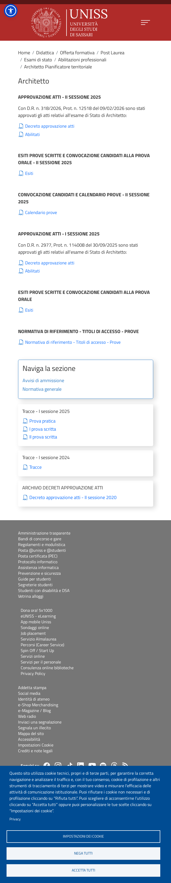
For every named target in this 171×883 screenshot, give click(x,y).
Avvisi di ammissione (43, 381)
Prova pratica (42, 421)
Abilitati (32, 134)
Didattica (45, 52)
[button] (10, 10)
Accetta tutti (83, 870)
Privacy (15, 819)
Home (24, 52)
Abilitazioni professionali (82, 59)
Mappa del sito (31, 733)
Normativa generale (42, 389)
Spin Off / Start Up (37, 650)
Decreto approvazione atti (49, 126)
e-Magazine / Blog (34, 710)
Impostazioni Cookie (35, 745)
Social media (29, 693)
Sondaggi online (35, 627)
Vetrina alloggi (30, 596)
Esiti (29, 173)
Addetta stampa (32, 687)
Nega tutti (83, 853)
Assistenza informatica (38, 567)
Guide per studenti (34, 579)
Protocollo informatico (37, 562)
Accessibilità (29, 739)
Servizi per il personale (41, 662)
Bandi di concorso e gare (39, 539)
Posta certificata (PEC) (37, 556)
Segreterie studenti (35, 585)
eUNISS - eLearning (38, 616)
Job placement (33, 633)
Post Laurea (112, 52)
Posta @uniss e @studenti (42, 550)
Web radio (27, 716)
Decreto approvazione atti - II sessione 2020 (73, 497)
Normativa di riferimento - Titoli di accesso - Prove (73, 342)
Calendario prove (41, 212)
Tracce (35, 467)
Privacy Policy (33, 673)
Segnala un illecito (34, 728)
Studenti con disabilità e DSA (44, 590)
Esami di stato (38, 59)
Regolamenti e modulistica (41, 544)
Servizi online (33, 656)
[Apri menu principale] (145, 22)
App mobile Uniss (36, 622)
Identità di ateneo (33, 699)
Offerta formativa (77, 52)
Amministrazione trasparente (44, 533)
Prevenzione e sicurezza (39, 573)
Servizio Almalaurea (38, 639)
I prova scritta (42, 429)
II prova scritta (43, 437)
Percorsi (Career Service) (42, 645)
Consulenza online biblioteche (47, 668)
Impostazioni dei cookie (83, 836)
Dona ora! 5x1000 (36, 610)
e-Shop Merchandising (38, 705)
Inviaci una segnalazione (40, 722)
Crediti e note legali (35, 751)
